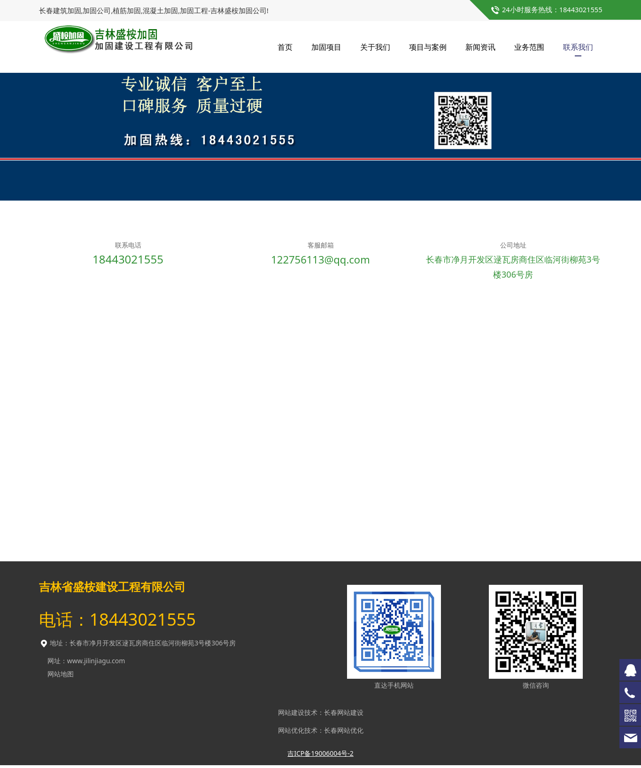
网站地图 (60, 676)
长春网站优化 (343, 733)
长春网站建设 (343, 715)
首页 (285, 47)
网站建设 (291, 715)
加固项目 (326, 47)
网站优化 (291, 733)
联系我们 (578, 47)
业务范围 (529, 47)
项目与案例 (428, 47)
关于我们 (375, 47)
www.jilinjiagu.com (96, 663)
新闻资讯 (480, 47)
